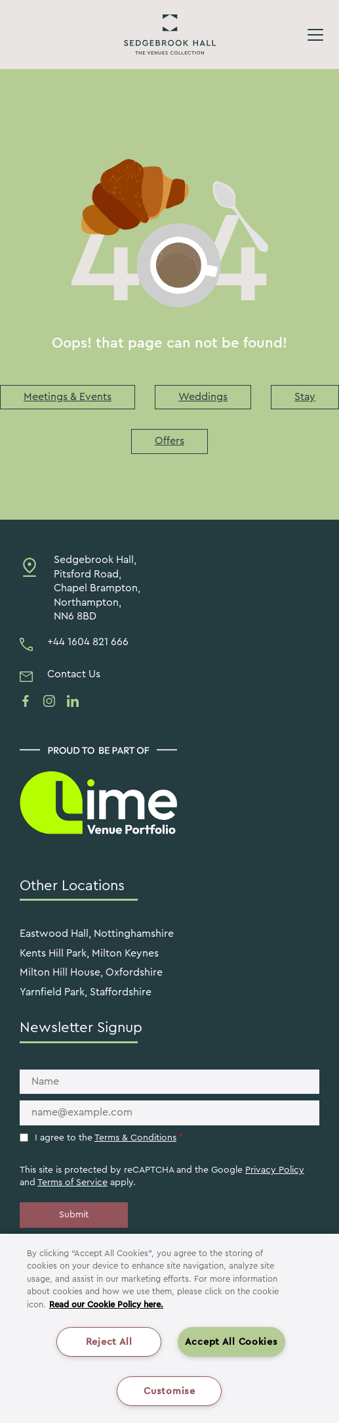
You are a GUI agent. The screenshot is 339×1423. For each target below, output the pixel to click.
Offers (169, 441)
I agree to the (109, 1137)
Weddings (203, 397)
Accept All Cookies (231, 1342)
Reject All (109, 1342)
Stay (304, 397)
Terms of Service (72, 1182)
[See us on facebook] (25, 701)
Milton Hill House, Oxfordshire (91, 972)
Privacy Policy (274, 1170)
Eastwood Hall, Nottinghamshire (97, 933)
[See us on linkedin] (73, 701)
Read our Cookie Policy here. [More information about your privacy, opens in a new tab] (106, 1304)
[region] (169, 1328)
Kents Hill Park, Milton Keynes (89, 953)
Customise (169, 1391)
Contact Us (73, 674)
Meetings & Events (67, 397)
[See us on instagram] (49, 701)
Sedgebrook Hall (170, 34)
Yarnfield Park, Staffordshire (85, 992)
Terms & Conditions (135, 1137)
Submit (74, 1214)
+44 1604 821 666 (88, 642)
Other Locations (72, 885)
